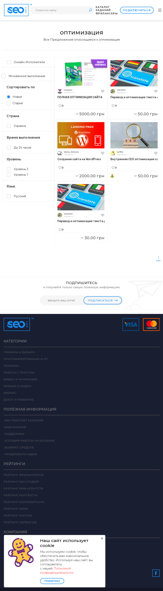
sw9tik (120, 152)
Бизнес (10, 393)
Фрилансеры (107, 13)
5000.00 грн (90, 114)
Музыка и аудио (17, 386)
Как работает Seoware (23, 420)
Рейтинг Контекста (20, 495)
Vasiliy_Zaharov (71, 152)
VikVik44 (121, 90)
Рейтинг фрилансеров (24, 475)
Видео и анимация (20, 379)
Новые (14, 97)
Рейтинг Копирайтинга (24, 502)
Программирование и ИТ (26, 359)
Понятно (52, 581)
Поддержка (14, 434)
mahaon (68, 90)
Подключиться (137, 10)
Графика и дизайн (19, 352)
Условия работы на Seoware (29, 440)
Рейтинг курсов (18, 515)
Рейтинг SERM (16, 509)
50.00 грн (146, 114)
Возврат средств (19, 447)
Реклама (11, 366)
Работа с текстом (19, 372)
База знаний (15, 427)
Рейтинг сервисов (20, 522)
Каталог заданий (103, 9)
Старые (15, 103)
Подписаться (103, 300)
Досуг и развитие (19, 399)
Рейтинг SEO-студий (21, 481)
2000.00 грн (90, 175)
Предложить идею (20, 454)
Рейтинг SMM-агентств (23, 488)
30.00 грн (92, 237)
